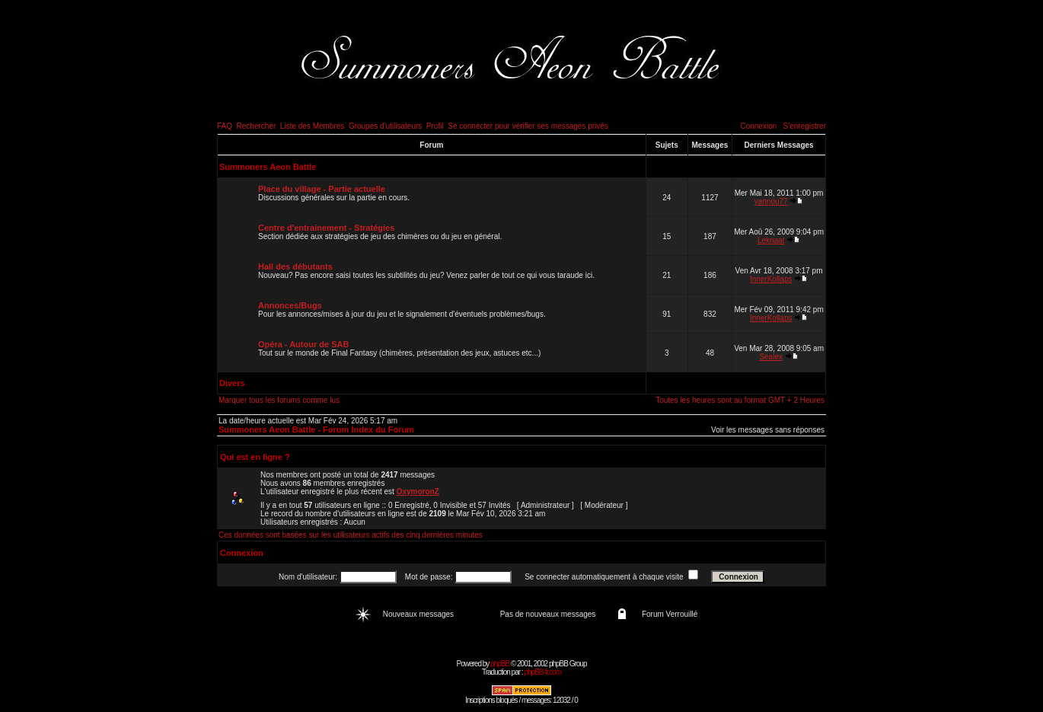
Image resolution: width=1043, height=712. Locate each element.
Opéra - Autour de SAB (303, 344)
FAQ (224, 126)
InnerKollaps (771, 279)
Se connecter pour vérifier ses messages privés (528, 126)
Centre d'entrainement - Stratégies (326, 227)
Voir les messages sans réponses (768, 430)
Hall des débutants (295, 266)
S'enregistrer (804, 126)
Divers (232, 383)
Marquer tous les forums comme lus (279, 400)
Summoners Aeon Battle (267, 166)
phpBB (499, 663)
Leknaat (771, 240)
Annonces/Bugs (290, 305)
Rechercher (256, 126)
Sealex (771, 357)
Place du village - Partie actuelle (321, 188)
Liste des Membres (312, 126)
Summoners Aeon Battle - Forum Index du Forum (316, 429)
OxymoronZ (418, 491)
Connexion (758, 126)
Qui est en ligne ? (255, 456)
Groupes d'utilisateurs (385, 126)
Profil (435, 126)
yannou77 (771, 201)
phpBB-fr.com (542, 672)
